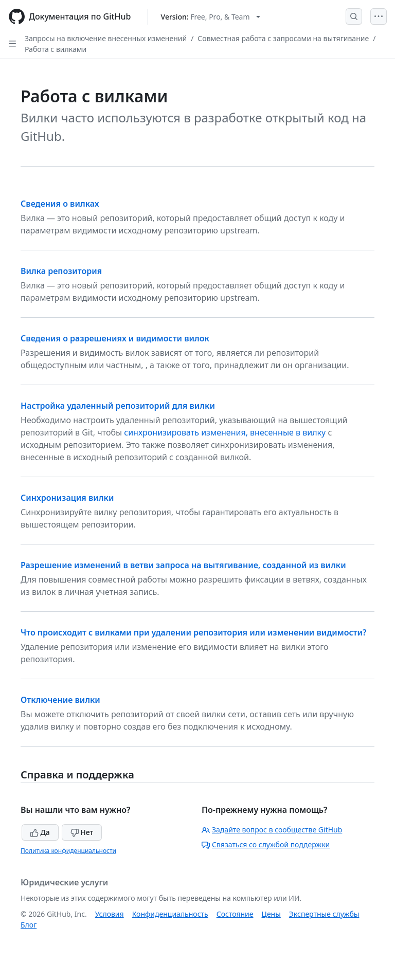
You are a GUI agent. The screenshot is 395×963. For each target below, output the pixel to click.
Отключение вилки (60, 699)
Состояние (235, 914)
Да (40, 832)
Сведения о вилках (60, 203)
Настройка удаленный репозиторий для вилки (118, 405)
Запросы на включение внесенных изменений (106, 38)
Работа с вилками (55, 49)
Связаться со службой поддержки (266, 844)
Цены (271, 914)
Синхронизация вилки (67, 497)
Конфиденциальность (170, 914)
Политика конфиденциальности (68, 850)
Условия (109, 914)
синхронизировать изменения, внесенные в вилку (225, 432)
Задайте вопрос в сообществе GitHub (272, 829)
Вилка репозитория (61, 271)
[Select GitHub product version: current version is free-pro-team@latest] (210, 17)
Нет (82, 832)
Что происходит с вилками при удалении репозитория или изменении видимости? (193, 632)
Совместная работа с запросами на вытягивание (283, 38)
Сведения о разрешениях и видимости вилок (115, 338)
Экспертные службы (324, 914)
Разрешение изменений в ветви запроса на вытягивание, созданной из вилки (183, 565)
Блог (29, 925)
